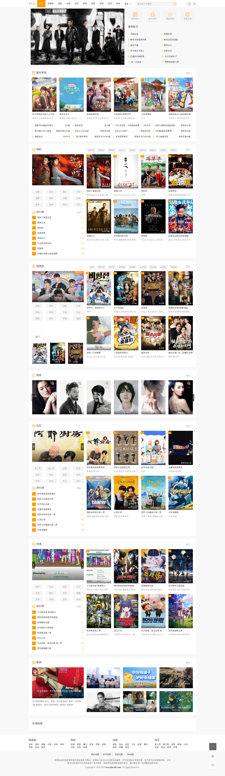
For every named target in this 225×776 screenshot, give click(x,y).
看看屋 (32, 3)
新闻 (85, 3)
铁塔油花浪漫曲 (171, 40)
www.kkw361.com (113, 767)
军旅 (65, 319)
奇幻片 (112, 267)
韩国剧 (174, 267)
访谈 (38, 475)
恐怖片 (132, 150)
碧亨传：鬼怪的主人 (96, 308)
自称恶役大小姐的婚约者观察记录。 (184, 114)
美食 (51, 475)
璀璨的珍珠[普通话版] (178, 308)
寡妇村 (37, 228)
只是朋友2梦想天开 (122, 114)
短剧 (92, 267)
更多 (128, 3)
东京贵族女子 (171, 56)
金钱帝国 (38, 233)
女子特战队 (119, 308)
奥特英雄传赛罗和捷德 (44, 617)
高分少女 (38, 638)
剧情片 (153, 150)
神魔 (78, 593)
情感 (78, 468)
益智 (65, 599)
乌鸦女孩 (134, 34)
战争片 (143, 150)
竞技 (38, 599)
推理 (65, 593)
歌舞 (51, 205)
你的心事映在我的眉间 (165, 125)
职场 (51, 481)
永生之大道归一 (122, 131)
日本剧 (143, 267)
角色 (118, 3)
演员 (110, 3)
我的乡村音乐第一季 (43, 514)
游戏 (51, 599)
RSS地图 (107, 754)
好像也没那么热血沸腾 (44, 254)
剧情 (102, 3)
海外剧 (153, 267)
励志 (65, 205)
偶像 (65, 306)
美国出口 (38, 238)
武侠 (38, 312)
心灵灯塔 (38, 520)
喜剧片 (101, 150)
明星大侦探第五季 (42, 499)
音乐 (65, 481)
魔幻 (65, 192)
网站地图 (95, 754)
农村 (38, 306)
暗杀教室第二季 (41, 633)
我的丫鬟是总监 (41, 217)
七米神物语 (146, 114)
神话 (51, 312)
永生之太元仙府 (82, 131)
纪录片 (163, 150)
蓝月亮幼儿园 (40, 504)
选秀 (65, 468)
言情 (78, 192)
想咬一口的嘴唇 (94, 353)
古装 (78, 198)
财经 (78, 475)
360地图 (130, 754)
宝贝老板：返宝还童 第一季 (47, 643)
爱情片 (112, 150)
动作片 (91, 150)
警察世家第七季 (172, 62)
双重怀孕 (168, 34)
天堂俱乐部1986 (41, 243)
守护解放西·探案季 (163, 131)
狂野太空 (168, 51)
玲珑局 (144, 308)
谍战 (78, 319)
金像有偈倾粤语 (41, 509)
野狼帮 (37, 248)
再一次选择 (136, 62)
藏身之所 (38, 223)
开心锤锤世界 (162, 137)
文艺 (78, 205)
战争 (51, 319)
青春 (38, 205)
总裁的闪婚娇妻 (137, 56)
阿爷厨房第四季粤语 (43, 494)
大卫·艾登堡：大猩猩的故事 (127, 125)
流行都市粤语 (82, 137)
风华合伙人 (64, 114)
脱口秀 (51, 468)
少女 (78, 587)
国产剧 (101, 267)
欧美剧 (132, 267)
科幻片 (122, 150)
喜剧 (51, 306)
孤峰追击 (39, 137)
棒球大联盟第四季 (138, 40)
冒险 (51, 198)
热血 (51, 587)
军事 (38, 481)
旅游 (65, 475)
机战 (78, 599)
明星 (93, 3)
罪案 (38, 198)
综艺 (77, 3)
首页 (41, 3)
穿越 (65, 312)
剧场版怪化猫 (40, 622)
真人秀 (38, 468)
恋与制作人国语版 (42, 628)
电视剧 (51, 3)
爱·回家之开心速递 (43, 131)
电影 (60, 3)
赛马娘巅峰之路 (41, 648)
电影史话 (79, 125)
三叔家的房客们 (121, 353)
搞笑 (65, 587)
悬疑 (51, 192)
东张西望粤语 (122, 137)
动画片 (174, 150)
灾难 (65, 198)
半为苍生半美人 (137, 51)
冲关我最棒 (39, 530)
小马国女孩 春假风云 (44, 612)
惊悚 (38, 192)
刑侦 (78, 312)
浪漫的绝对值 (93, 114)
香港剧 (122, 267)
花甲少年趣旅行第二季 (44, 525)
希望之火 (168, 45)
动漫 (68, 3)
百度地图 (119, 754)
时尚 (78, 481)
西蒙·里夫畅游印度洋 (44, 125)
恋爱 (38, 593)
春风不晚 (134, 45)
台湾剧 (163, 267)
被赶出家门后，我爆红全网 (180, 353)
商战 (38, 319)
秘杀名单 (145, 353)
